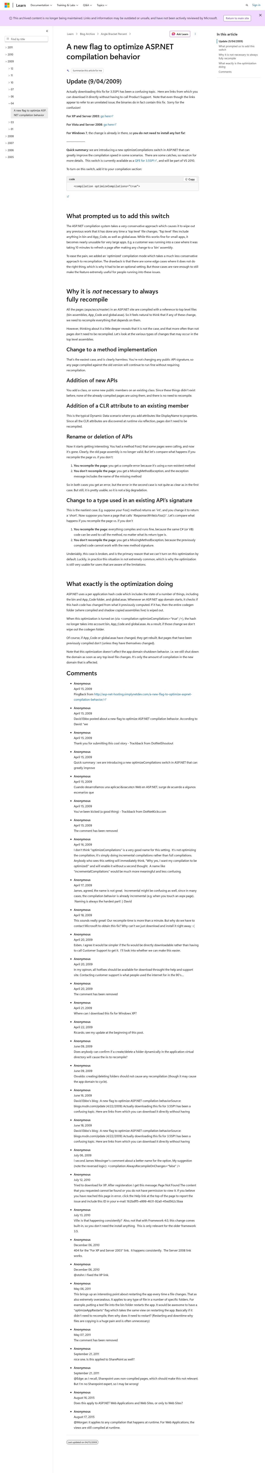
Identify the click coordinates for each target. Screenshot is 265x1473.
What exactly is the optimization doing (237, 64)
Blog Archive (87, 34)
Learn (70, 34)
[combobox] (26, 39)
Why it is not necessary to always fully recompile (238, 56)
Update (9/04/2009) (231, 41)
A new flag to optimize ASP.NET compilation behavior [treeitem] (30, 113)
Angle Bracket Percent (114, 34)
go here (106, 116)
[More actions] (195, 34)
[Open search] (247, 5)
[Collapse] (47, 31)
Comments (225, 71)
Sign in (256, 5)
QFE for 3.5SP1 (144, 160)
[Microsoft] (7, 5)
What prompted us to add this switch (236, 47)
